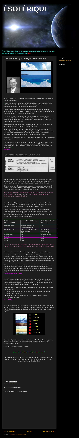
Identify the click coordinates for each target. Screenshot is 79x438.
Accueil (29, 431)
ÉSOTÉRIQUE (26, 9)
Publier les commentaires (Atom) (18, 434)
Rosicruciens (12, 383)
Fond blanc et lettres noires (64, 60)
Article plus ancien (49, 431)
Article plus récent (9, 431)
